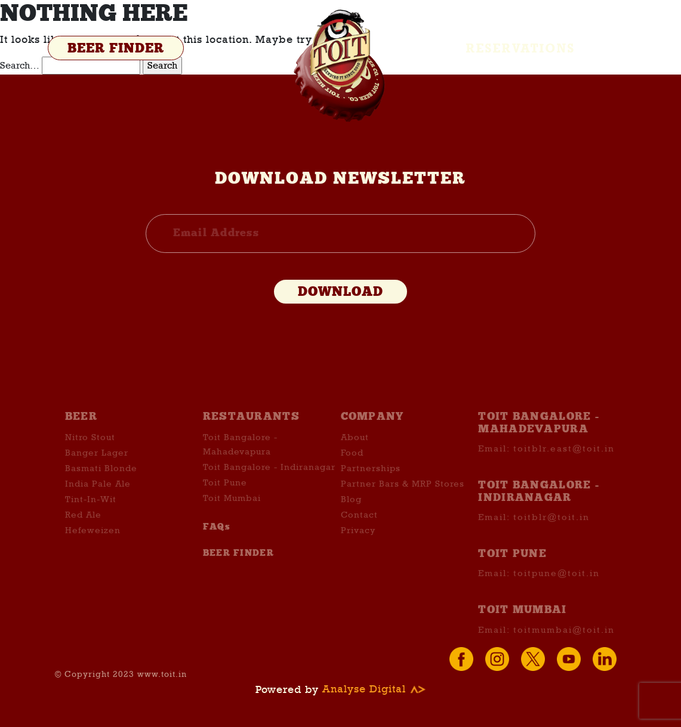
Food (352, 470)
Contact (359, 532)
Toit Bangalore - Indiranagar (269, 484)
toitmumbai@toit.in (564, 646)
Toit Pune (225, 499)
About (355, 454)
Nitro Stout (90, 454)
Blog (351, 516)
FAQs (216, 544)
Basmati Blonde (101, 485)
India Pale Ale (98, 501)
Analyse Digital (374, 689)
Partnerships (370, 485)
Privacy (358, 547)
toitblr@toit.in (551, 534)
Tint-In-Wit (90, 516)
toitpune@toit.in (556, 590)
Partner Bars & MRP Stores (402, 501)
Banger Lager (96, 470)
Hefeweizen (93, 547)
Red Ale (83, 532)
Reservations (520, 48)
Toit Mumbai (232, 515)
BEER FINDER (115, 48)
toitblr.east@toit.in (564, 465)
